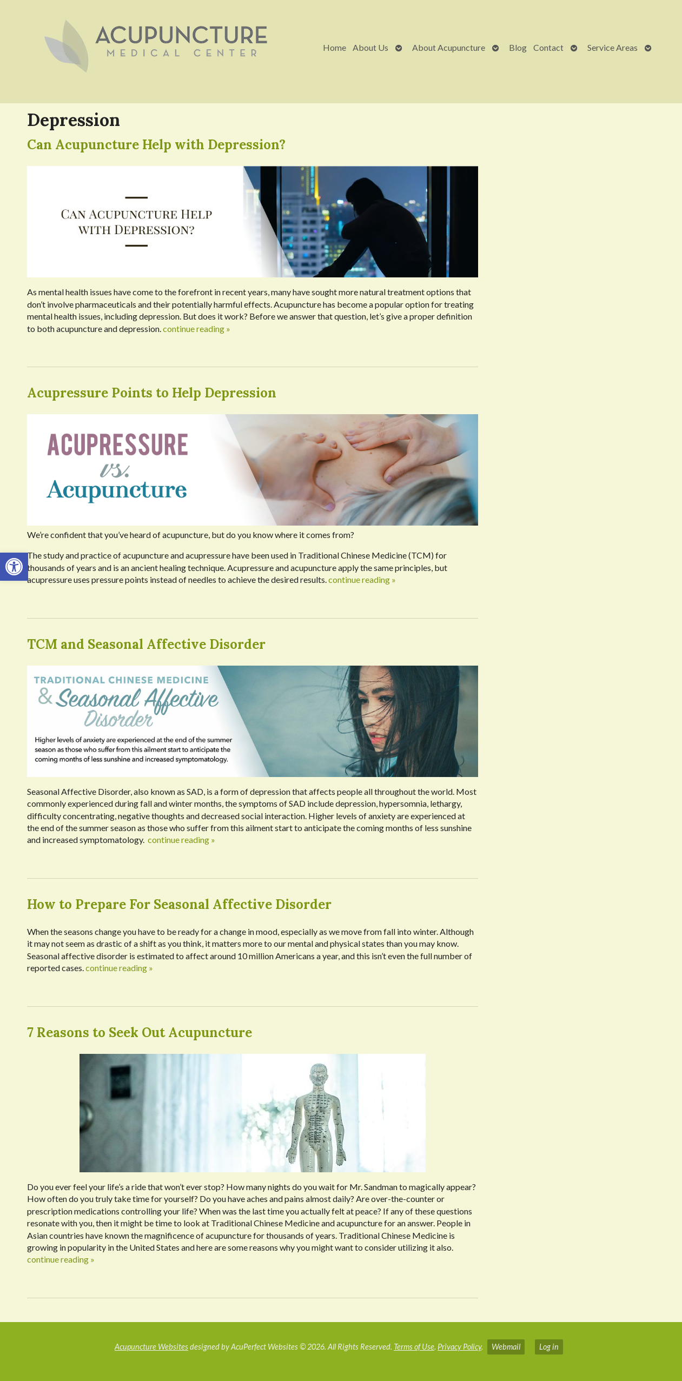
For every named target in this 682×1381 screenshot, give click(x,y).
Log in (549, 1346)
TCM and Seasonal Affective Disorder (146, 644)
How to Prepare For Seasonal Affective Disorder (179, 904)
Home (334, 47)
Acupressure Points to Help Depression (151, 392)
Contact (548, 47)
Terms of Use (414, 1346)
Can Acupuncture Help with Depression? (156, 144)
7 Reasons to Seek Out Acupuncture (139, 1032)
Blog (518, 47)
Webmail (506, 1346)
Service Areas (612, 47)
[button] (14, 567)
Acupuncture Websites (151, 1346)
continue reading (196, 328)
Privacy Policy (459, 1346)
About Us (370, 47)
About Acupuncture (448, 47)
